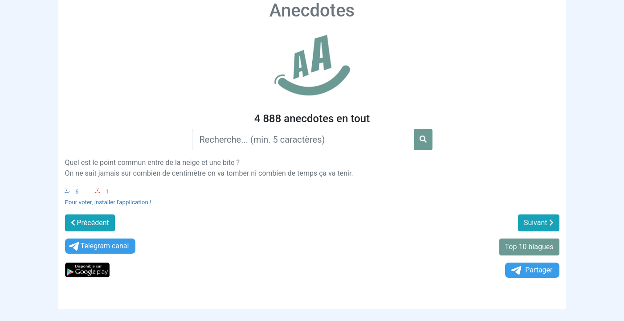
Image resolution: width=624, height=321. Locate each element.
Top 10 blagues (529, 247)
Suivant (539, 222)
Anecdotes (312, 10)
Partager (531, 270)
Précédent (90, 222)
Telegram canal (98, 246)
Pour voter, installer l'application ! (108, 202)
